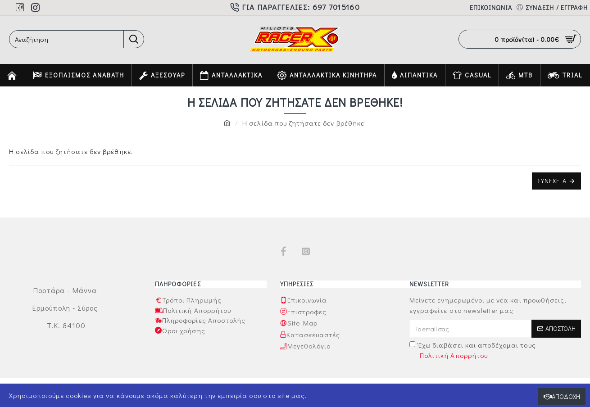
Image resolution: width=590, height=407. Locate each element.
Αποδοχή (566, 396)
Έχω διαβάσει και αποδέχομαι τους (472, 350)
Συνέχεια (552, 180)
